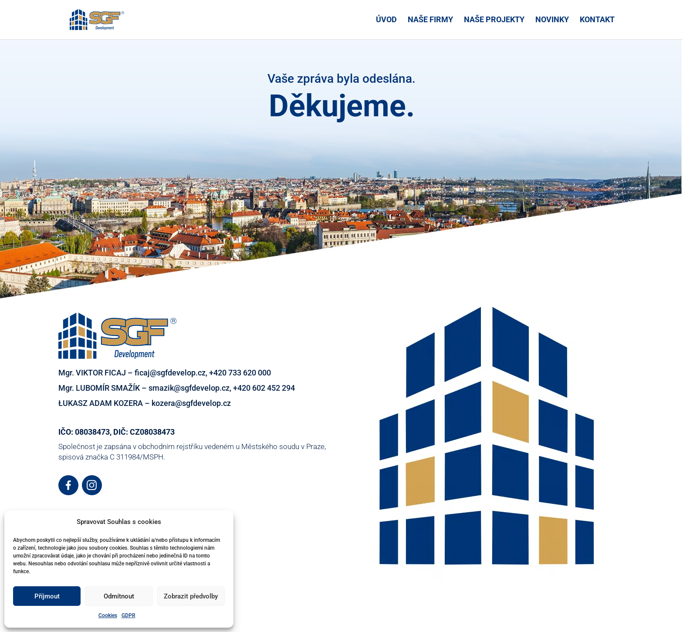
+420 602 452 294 (264, 387)
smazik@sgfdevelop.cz (189, 387)
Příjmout (47, 596)
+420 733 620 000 (240, 372)
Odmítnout (119, 596)
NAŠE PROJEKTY (494, 20)
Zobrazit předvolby (191, 596)
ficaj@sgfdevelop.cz (170, 372)
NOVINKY (552, 20)
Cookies (107, 615)
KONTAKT (597, 20)
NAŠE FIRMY (430, 20)
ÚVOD (386, 20)
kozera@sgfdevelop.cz (191, 403)
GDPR (128, 615)
